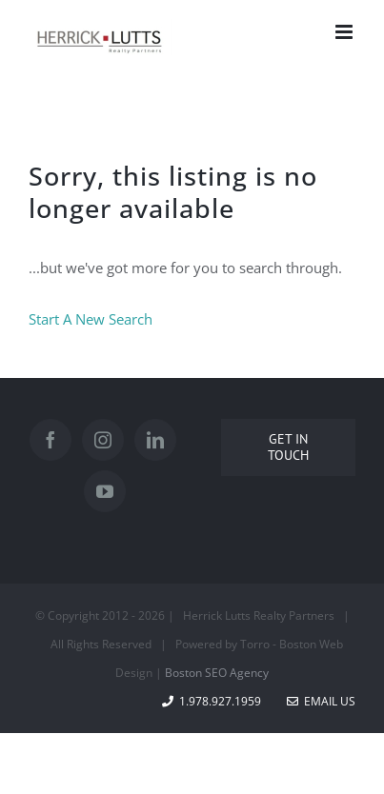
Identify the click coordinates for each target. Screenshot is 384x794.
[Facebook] (50, 440)
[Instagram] (103, 440)
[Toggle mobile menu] (345, 32)
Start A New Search (90, 318)
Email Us (321, 701)
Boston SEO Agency (217, 673)
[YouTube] (105, 491)
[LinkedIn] (155, 440)
